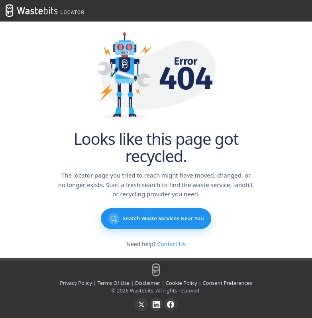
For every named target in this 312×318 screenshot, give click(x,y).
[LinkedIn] (156, 304)
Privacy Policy (76, 282)
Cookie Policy (181, 282)
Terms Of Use (114, 282)
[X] (141, 304)
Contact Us (171, 244)
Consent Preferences (227, 282)
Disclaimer (147, 282)
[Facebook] (170, 304)
